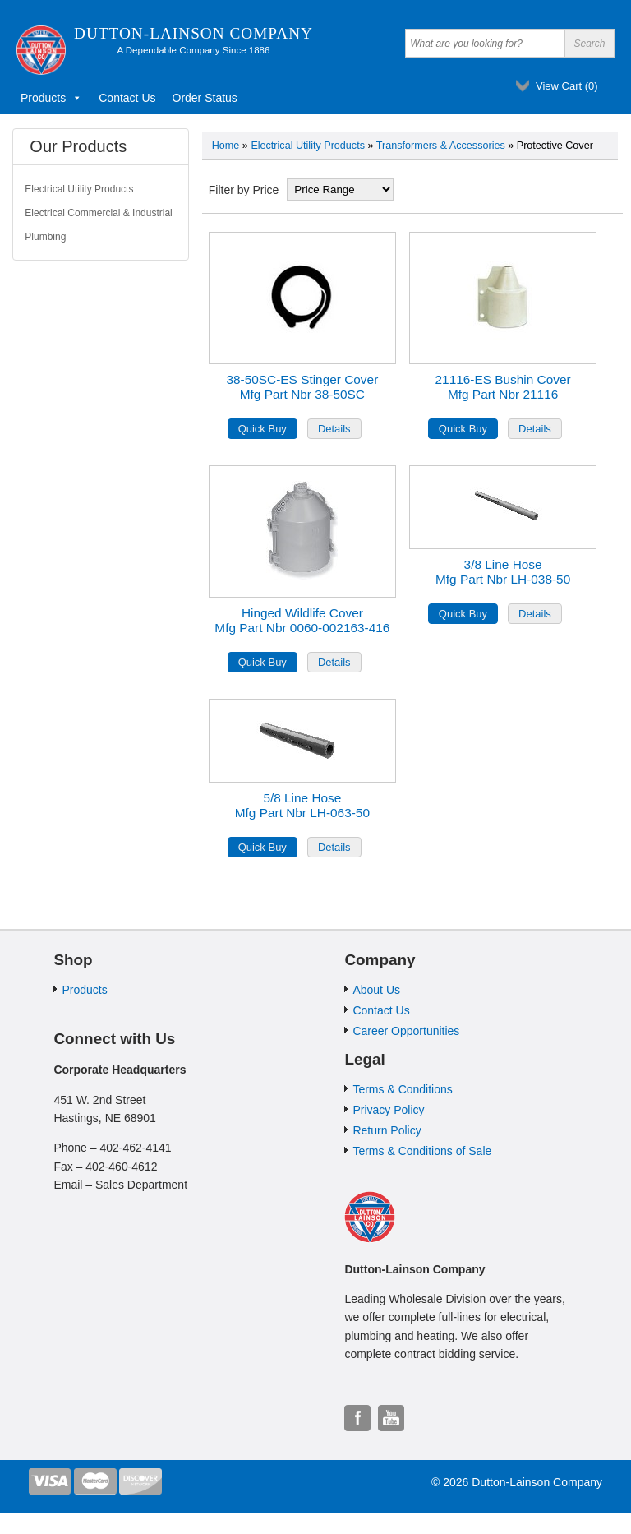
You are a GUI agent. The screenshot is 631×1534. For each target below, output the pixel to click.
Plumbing (45, 237)
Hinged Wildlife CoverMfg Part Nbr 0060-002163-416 (301, 620)
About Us (376, 989)
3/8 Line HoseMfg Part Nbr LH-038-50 (502, 571)
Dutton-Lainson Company (193, 33)
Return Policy (386, 1130)
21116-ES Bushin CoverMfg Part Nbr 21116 (503, 386)
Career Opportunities (405, 1030)
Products (51, 97)
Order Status (205, 97)
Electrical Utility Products (308, 145)
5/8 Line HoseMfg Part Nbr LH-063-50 (302, 805)
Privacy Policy (388, 1109)
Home (226, 145)
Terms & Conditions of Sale (421, 1150)
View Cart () (567, 86)
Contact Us (127, 97)
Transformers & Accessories (440, 145)
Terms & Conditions (402, 1089)
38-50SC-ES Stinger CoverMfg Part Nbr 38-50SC (302, 386)
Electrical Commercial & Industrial (98, 213)
